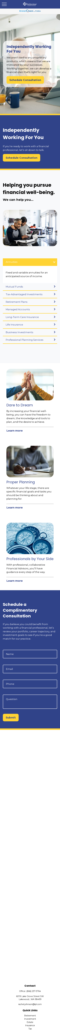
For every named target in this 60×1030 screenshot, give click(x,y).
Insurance (30, 1025)
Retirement (30, 1015)
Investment (30, 1019)
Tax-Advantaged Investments (24, 294)
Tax (30, 1028)
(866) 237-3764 (33, 991)
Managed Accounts (18, 309)
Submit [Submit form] (11, 717)
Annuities (11, 261)
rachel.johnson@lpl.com (30, 1004)
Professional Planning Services (24, 339)
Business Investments (19, 332)
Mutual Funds (14, 286)
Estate (30, 1022)
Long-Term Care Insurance (22, 317)
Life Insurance (14, 324)
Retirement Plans (16, 301)
